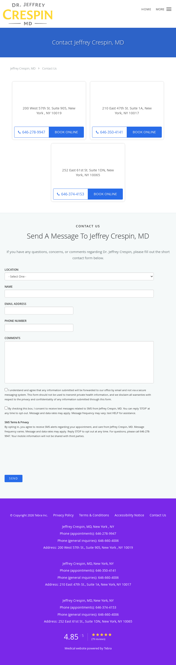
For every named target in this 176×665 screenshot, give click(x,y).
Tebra (108, 648)
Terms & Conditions (94, 515)
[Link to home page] (73, 14)
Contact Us (49, 68)
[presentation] (39, 456)
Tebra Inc (41, 515)
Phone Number (16, 321)
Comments (12, 338)
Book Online (66, 132)
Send (13, 478)
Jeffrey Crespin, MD (23, 68)
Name (9, 287)
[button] (168, 9)
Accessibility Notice (129, 515)
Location (11, 270)
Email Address (15, 304)
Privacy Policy (63, 515)
